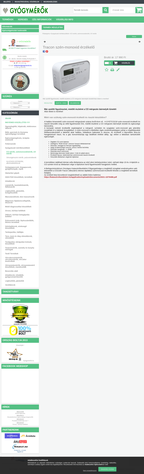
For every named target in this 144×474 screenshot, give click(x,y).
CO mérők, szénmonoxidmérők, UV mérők (21, 153)
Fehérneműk (10, 144)
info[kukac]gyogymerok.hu (22, 65)
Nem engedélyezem (90, 470)
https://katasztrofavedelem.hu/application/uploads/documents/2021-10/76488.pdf (80, 177)
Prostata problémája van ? (20, 420)
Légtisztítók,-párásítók (14, 281)
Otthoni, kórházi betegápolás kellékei (17, 215)
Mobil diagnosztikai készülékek (18, 207)
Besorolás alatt (11, 271)
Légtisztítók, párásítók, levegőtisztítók (14, 192)
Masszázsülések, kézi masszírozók (19, 197)
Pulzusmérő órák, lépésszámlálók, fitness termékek (19, 221)
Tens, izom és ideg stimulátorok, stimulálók (18, 237)
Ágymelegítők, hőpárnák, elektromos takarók (20, 127)
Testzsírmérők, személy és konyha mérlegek (19, 249)
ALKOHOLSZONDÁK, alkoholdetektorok (15, 162)
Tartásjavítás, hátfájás (14, 232)
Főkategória (46, 33)
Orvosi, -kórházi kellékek (20, 424)
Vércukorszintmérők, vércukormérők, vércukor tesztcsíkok (15, 259)
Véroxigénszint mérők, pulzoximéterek (21, 157)
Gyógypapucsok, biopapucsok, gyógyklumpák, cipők (18, 168)
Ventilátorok (10, 285)
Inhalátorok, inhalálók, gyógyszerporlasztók (14, 276)
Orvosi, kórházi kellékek (15, 211)
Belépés (7, 2)
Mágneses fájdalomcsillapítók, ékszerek (18, 202)
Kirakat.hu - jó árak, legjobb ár (20, 451)
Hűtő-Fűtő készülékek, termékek (18, 177)
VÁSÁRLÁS (126, 63)
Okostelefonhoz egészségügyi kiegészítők (20, 417)
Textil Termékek (11, 254)
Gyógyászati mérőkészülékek (17, 148)
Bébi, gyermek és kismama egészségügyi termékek (16, 133)
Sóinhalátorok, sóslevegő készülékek (16, 227)
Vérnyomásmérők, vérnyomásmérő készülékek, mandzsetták (20, 266)
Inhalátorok (10, 181)
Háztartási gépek (12, 173)
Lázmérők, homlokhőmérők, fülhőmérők (17, 186)
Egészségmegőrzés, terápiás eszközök (17, 139)
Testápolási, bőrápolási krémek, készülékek (18, 243)
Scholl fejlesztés (20, 413)
